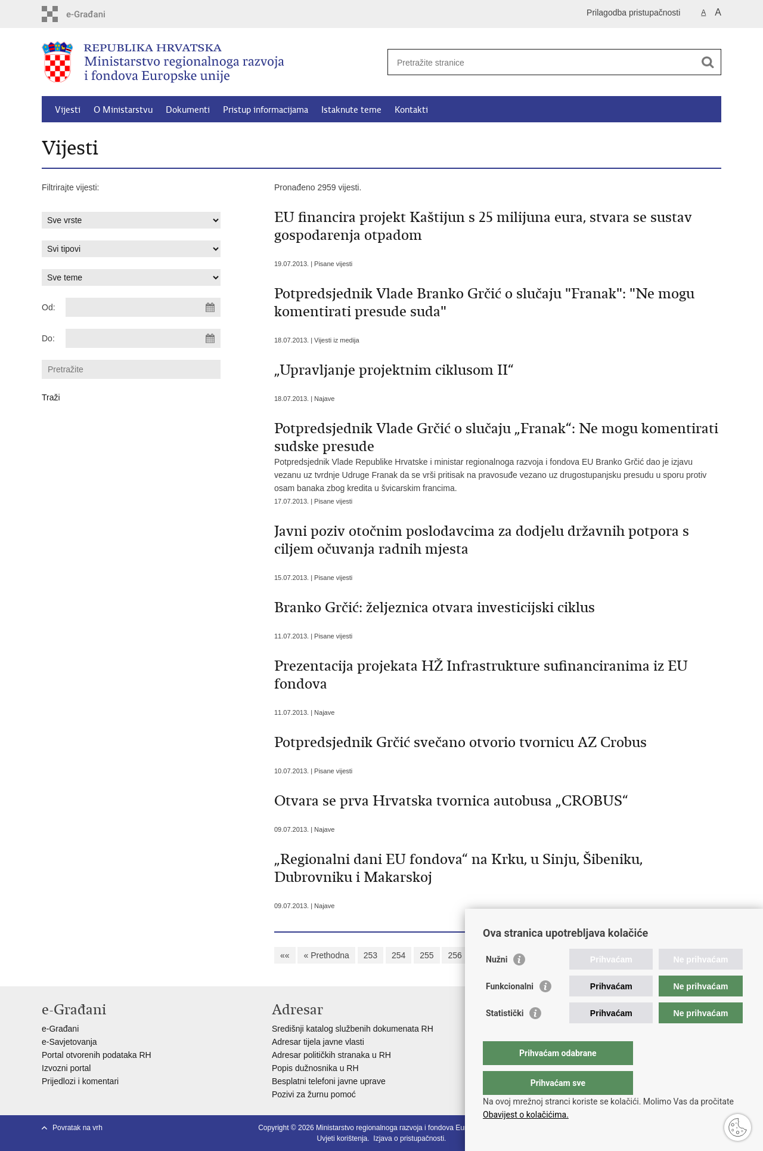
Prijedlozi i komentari (80, 1081)
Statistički (504, 1037)
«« (285, 955)
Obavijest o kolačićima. (526, 1114)
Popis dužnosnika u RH (315, 1068)
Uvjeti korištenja (342, 1138)
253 (370, 955)
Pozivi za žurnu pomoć (314, 1094)
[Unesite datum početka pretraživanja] (143, 307)
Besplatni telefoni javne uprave (329, 1081)
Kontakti (411, 109)
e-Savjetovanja (69, 1042)
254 (398, 955)
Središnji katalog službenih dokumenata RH (352, 1028)
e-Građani (60, 1028)
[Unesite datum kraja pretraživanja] (143, 338)
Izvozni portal (66, 1068)
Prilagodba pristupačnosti (633, 12)
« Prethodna (326, 955)
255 (426, 955)
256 (454, 955)
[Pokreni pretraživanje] (707, 62)
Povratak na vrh (77, 1128)
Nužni (496, 983)
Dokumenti (188, 109)
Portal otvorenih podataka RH (96, 1055)
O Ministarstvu (123, 109)
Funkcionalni (510, 1010)
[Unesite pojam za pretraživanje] (541, 62)
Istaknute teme (351, 109)
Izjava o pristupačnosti (408, 1138)
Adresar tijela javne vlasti (318, 1042)
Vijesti (67, 109)
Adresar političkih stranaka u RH (331, 1055)
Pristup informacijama (265, 109)
